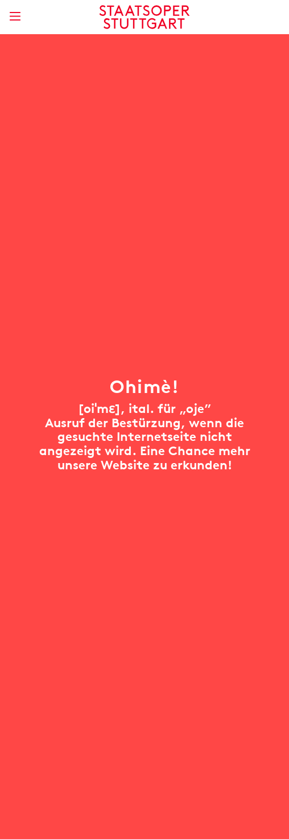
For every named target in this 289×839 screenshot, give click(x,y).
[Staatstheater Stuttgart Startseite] (145, 17)
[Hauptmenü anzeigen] (14, 16)
